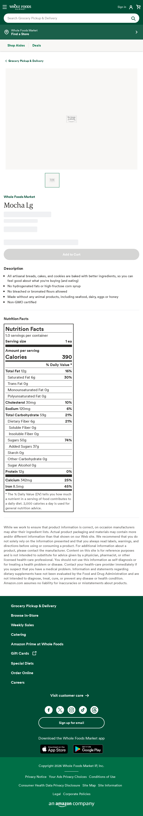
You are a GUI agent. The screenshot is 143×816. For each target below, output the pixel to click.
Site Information (110, 785)
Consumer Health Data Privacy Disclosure (49, 785)
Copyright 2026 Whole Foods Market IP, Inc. (71, 765)
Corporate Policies (76, 794)
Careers (17, 682)
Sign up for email (71, 722)
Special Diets (22, 663)
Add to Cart (71, 254)
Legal (57, 794)
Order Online (22, 672)
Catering (18, 634)
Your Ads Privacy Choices (68, 776)
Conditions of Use (102, 776)
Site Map (89, 785)
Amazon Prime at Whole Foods (37, 643)
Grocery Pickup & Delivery (33, 605)
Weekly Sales (22, 624)
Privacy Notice (36, 776)
